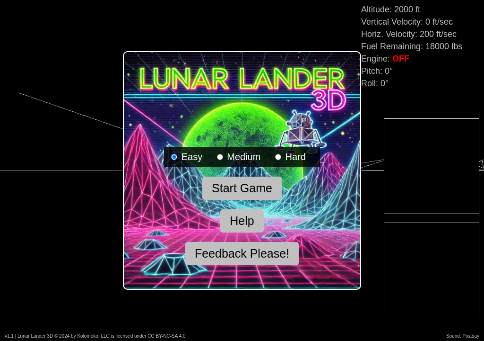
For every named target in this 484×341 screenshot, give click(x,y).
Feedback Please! (242, 253)
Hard (290, 157)
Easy (186, 157)
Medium (239, 157)
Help (242, 220)
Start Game (242, 188)
